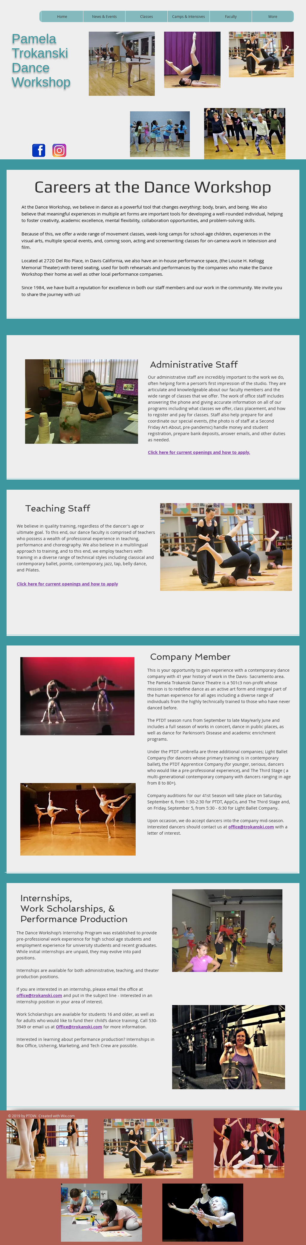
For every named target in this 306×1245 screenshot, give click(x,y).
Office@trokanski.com (79, 1027)
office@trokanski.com (251, 827)
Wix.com (68, 1115)
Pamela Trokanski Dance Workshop (41, 60)
